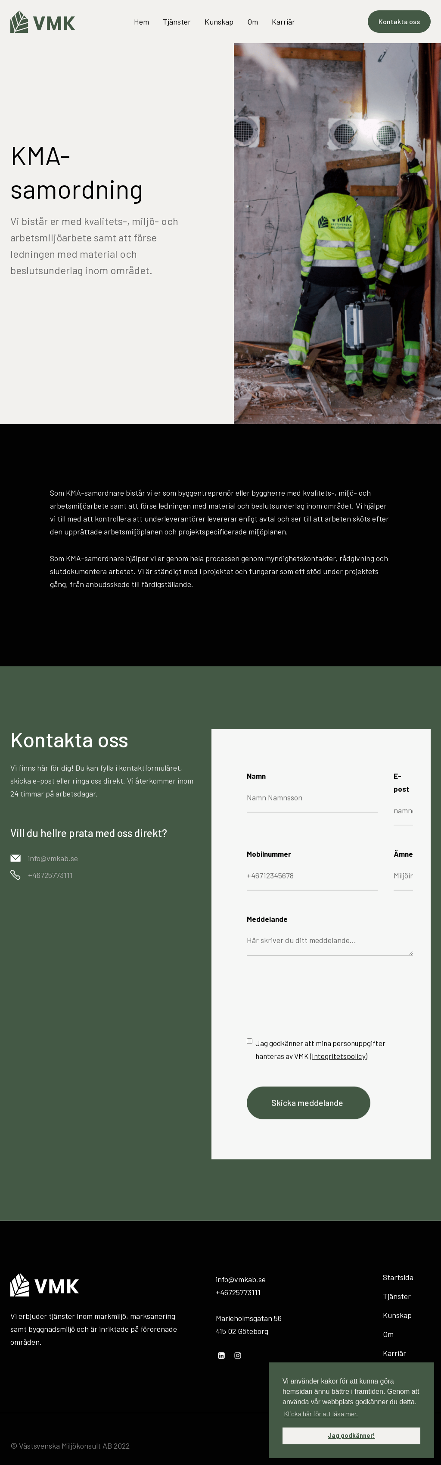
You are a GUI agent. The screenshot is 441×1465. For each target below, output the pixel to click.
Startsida (398, 1277)
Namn (256, 784)
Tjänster (177, 21)
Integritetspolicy (339, 1064)
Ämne (403, 862)
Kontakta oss (399, 21)
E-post (401, 791)
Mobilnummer (269, 862)
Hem (141, 21)
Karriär (283, 21)
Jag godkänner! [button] (351, 1435)
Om (252, 21)
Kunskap (219, 21)
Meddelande (267, 927)
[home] (42, 21)
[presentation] (312, 1003)
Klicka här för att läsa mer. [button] (321, 1413)
